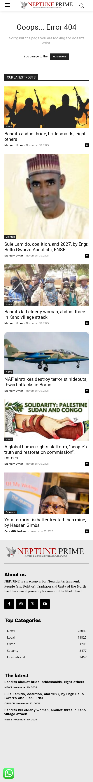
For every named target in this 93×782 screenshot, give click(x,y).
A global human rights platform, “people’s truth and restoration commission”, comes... (45, 452)
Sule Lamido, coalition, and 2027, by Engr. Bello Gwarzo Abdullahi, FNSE (46, 247)
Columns (11, 512)
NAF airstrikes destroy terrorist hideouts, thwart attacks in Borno (45, 382)
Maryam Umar (13, 145)
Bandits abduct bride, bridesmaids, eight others (44, 682)
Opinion (10, 236)
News (9, 126)
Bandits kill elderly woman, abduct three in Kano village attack (44, 314)
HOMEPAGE (59, 56)
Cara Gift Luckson (15, 531)
